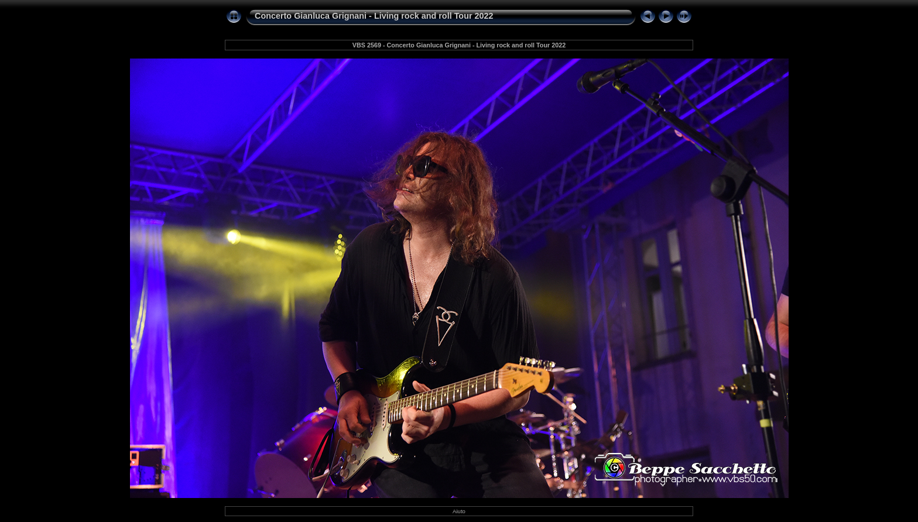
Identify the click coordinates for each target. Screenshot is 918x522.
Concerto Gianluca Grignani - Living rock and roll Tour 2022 (374, 15)
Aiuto (459, 511)
